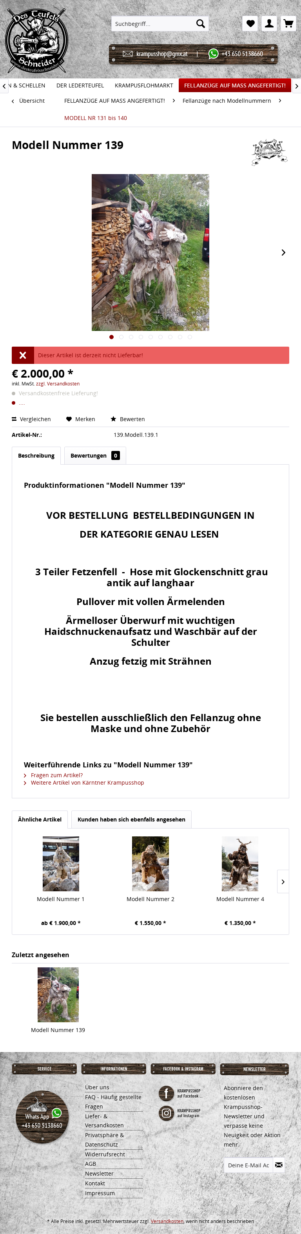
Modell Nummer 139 (58, 1030)
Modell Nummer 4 (240, 899)
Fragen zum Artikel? (53, 775)
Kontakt (95, 1183)
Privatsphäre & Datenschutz (104, 1139)
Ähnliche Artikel (40, 819)
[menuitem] (160, 23)
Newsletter (99, 1173)
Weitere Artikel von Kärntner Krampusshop (84, 782)
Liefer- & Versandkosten (104, 1120)
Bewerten (128, 419)
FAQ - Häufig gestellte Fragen (113, 1101)
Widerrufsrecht (105, 1154)
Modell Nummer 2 (150, 899)
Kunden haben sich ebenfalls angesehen (131, 819)
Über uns (97, 1087)
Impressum (100, 1193)
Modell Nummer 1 (61, 899)
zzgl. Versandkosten (58, 383)
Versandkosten (167, 1221)
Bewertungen (95, 455)
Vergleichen (32, 419)
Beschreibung (36, 455)
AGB (90, 1163)
